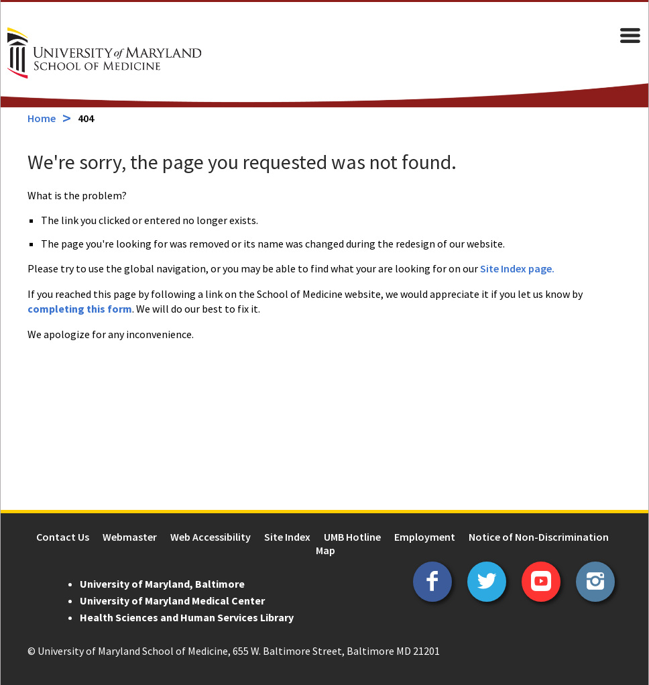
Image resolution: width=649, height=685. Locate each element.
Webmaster (130, 536)
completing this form (79, 308)
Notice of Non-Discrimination (539, 536)
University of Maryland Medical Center (171, 600)
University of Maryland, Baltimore (161, 583)
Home (41, 118)
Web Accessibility (210, 536)
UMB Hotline (352, 536)
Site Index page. (516, 268)
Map (325, 550)
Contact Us (62, 536)
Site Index (287, 536)
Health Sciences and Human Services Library (186, 617)
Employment (424, 536)
